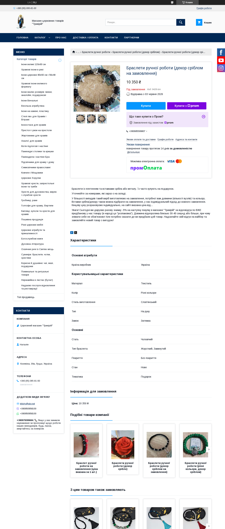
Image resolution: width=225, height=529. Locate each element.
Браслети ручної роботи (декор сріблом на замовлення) (159, 467)
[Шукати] (180, 22)
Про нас (60, 37)
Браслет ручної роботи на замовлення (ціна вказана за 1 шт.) (86, 467)
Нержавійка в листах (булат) (37, 280)
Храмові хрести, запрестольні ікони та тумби (37, 185)
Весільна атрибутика (32, 105)
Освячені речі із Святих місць (37, 249)
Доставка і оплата (85, 37)
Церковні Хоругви (31, 178)
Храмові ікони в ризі (32, 69)
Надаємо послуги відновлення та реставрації (38, 287)
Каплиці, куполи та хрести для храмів (38, 213)
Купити (146, 105)
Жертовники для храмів (34, 135)
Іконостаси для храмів (33, 124)
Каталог (40, 37)
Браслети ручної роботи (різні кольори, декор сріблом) (196, 467)
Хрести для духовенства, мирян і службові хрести (39, 193)
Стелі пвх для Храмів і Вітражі (33, 118)
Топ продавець (25, 297)
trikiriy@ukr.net (27, 403)
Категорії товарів (26, 59)
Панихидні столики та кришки (37, 151)
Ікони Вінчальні (29, 100)
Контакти (111, 37)
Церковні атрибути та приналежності (33, 232)
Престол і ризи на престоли (36, 130)
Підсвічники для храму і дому (37, 162)
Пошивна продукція (32, 219)
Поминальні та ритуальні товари (35, 273)
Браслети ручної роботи (96, 52)
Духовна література (32, 244)
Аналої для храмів (31, 141)
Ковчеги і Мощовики (32, 172)
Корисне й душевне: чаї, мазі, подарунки (37, 265)
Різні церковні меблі (32, 224)
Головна (22, 37)
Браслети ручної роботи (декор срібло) (123, 466)
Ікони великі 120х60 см (33, 64)
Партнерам (131, 37)
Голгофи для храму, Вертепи (37, 205)
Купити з (187, 105)
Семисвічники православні (35, 167)
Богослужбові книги (32, 238)
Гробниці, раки (29, 200)
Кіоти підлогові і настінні (34, 146)
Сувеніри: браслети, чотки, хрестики (35, 256)
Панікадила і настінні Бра (35, 157)
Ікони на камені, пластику (35, 111)
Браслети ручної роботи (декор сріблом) (136, 52)
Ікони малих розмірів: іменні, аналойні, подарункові (36, 93)
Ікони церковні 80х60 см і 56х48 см (38, 76)
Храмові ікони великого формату (34, 85)
